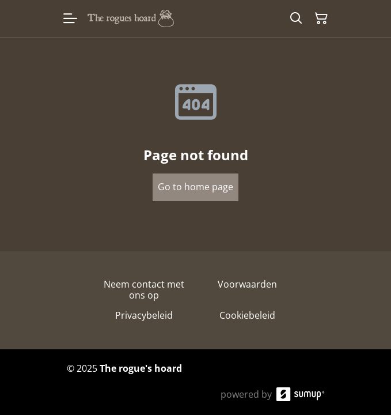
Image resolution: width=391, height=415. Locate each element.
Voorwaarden (247, 284)
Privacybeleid (144, 315)
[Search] (296, 18)
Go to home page (195, 186)
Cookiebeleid (247, 315)
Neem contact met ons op (144, 289)
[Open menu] (70, 18)
